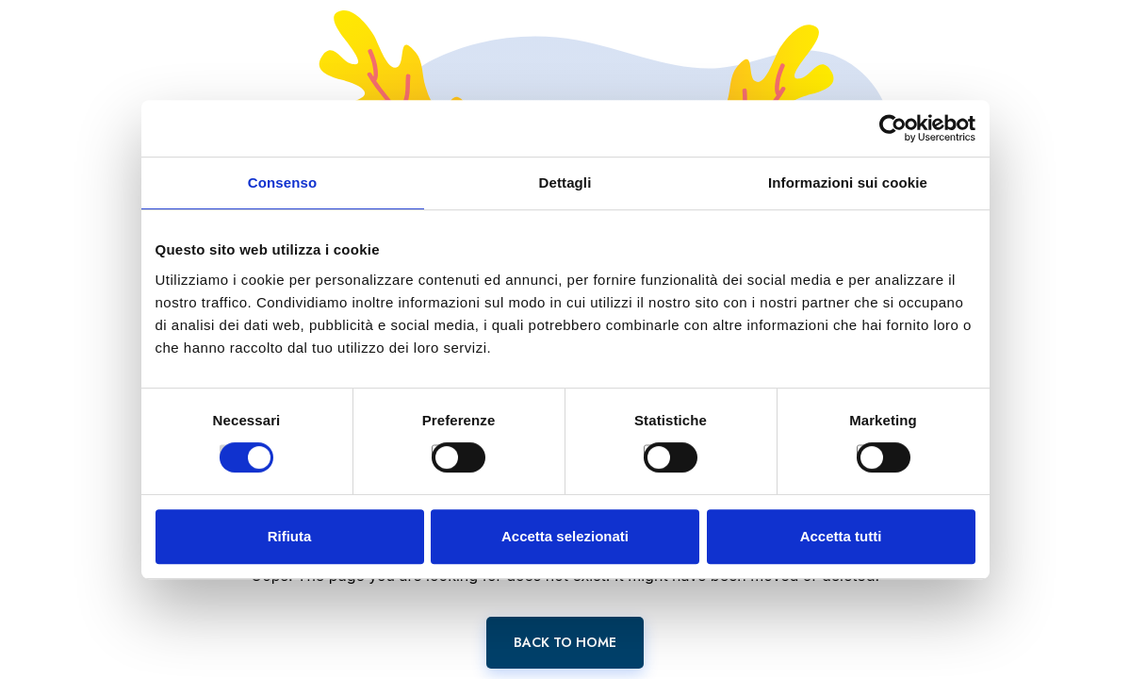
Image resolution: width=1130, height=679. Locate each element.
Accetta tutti (841, 536)
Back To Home (565, 642)
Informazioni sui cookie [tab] (847, 182)
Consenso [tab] (282, 182)
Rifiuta (290, 536)
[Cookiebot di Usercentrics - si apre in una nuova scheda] (893, 128)
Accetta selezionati (565, 536)
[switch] (438, 450)
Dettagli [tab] (565, 182)
